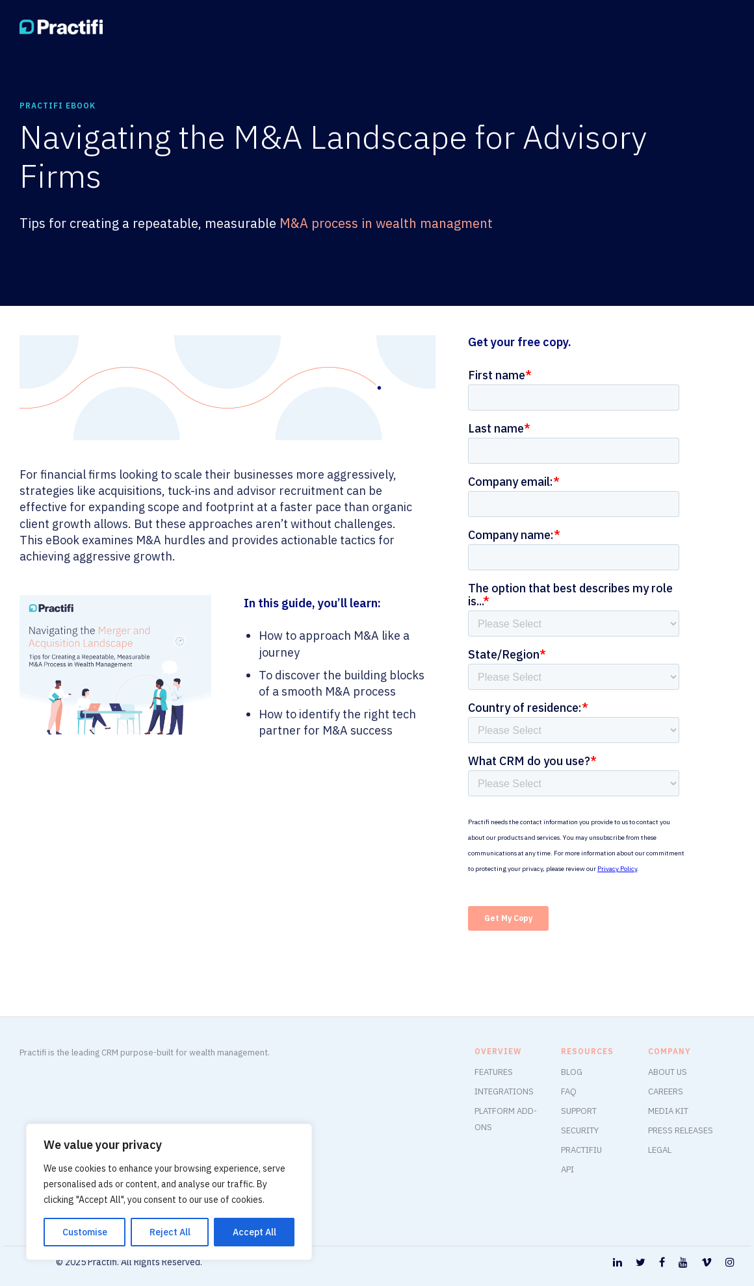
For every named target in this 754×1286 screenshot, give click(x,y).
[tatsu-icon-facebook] (664, 1263)
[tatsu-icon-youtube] (685, 1263)
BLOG (571, 1072)
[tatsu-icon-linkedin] (619, 1263)
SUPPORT (579, 1110)
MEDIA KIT (668, 1110)
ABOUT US (667, 1072)
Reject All (170, 1232)
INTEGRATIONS (504, 1091)
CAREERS (665, 1091)
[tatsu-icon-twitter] (642, 1263)
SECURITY (580, 1130)
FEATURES (493, 1072)
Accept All (254, 1232)
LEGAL (659, 1149)
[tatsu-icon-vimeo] (708, 1263)
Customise (84, 1232)
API (567, 1169)
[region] (169, 1192)
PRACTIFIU (581, 1149)
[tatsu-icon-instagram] (729, 1263)
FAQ (569, 1091)
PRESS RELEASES (680, 1130)
